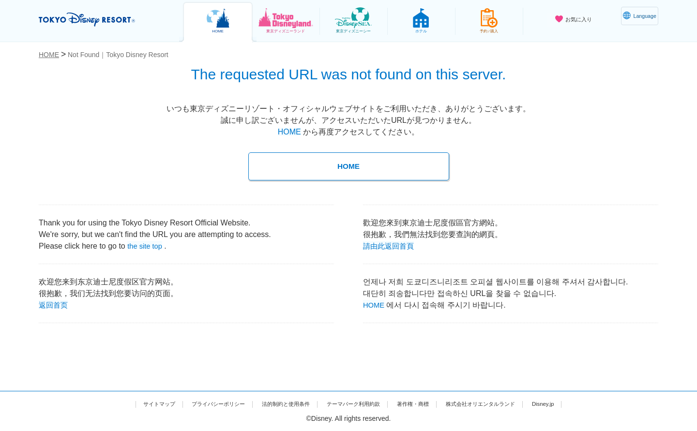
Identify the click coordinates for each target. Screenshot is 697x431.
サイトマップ (121, 403)
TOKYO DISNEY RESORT (101, 20)
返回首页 (54, 304)
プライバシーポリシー (193, 403)
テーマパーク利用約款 (355, 403)
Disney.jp (582, 403)
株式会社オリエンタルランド (508, 403)
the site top (146, 245)
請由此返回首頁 (390, 245)
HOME (289, 132)
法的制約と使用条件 (273, 403)
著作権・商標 (426, 403)
